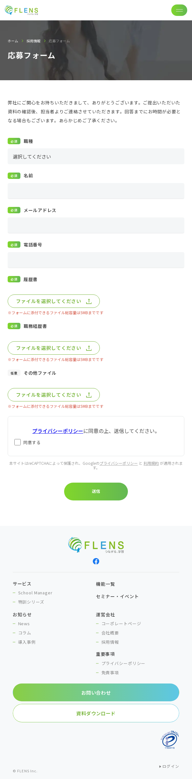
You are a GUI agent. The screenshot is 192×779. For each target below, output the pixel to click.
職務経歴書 (35, 326)
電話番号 (33, 244)
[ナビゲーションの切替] (179, 10)
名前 (28, 175)
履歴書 (31, 279)
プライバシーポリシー (119, 463)
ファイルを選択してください (48, 301)
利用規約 (151, 463)
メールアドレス (40, 210)
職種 (28, 141)
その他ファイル (40, 373)
